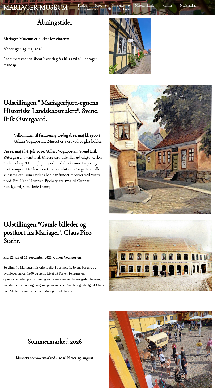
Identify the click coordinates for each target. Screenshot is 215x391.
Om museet (118, 5)
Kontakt (167, 5)
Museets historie (144, 5)
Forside (82, 5)
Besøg (98, 5)
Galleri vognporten (89, 9)
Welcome (124, 9)
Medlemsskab (188, 5)
